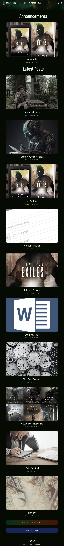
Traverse (32, 3)
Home (24, 3)
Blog (40, 3)
